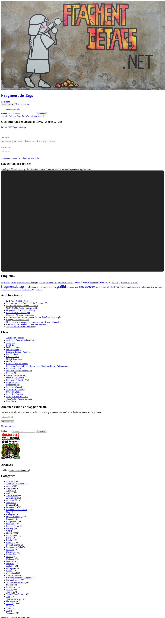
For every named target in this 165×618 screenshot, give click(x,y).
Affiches (9, 481)
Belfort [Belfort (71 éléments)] (71, 283)
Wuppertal (10, 613)
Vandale (41, 116)
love (34, 158)
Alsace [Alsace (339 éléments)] (42, 282)
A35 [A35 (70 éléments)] (2, 283)
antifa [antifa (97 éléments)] (55, 283)
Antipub (23, 158)
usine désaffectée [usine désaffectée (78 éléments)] (26, 290)
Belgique (10, 505)
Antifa (9, 491)
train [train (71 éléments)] (8, 290)
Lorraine (9, 542)
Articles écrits (12, 498)
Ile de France (11, 535)
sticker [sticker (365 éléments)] (123, 287)
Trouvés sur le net (29, 116)
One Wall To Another (15, 378)
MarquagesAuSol (13, 547)
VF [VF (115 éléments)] (33, 290)
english (30, 158)
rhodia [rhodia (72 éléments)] (104, 287)
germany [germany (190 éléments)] (52, 287)
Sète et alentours (13, 580)
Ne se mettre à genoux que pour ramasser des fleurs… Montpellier (34, 322)
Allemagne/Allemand (15, 484)
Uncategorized (12, 601)
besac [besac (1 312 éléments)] (77, 282)
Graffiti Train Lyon (14, 359)
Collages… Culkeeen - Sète (17, 320)
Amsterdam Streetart (15, 338)
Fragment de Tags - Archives (18, 352)
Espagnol (10, 519)
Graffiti (9, 533)
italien (8, 538)
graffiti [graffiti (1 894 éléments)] (61, 287)
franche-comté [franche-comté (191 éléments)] (42, 287)
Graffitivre (10, 361)
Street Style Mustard (14, 394)
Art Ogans (10, 342)
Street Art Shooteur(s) (15, 389)
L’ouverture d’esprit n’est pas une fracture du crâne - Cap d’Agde (33, 317)
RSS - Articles (9, 426)
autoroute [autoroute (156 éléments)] (61, 283)
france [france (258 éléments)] (33, 287)
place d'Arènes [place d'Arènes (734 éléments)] (86, 286)
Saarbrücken (11, 575)
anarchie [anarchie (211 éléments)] (49, 283)
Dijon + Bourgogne (14, 517)
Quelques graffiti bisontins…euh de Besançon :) (28, 169)
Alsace (9, 486)
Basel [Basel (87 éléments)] (67, 283)
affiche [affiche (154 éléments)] (13, 283)
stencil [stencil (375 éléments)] (116, 287)
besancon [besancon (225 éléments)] (94, 283)
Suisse (9, 589)
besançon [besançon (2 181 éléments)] (104, 282)
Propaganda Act (13, 385)
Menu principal (7, 104)
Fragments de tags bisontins (73, 169)
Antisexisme (11, 495)
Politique (12, 116)
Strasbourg (10, 587)
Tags (19, 116)
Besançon (10, 507)
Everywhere (11, 521)
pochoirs (9, 566)
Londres (9, 540)
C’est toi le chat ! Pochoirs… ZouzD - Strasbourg (26, 324)
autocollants (11, 502)
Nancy (9, 561)
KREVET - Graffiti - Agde (17, 301)
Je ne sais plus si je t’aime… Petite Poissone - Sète (27, 303)
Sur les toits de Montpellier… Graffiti (22, 305)
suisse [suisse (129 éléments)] (144, 287)
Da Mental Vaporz (13, 347)
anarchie (9, 158)
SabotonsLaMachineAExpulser (19, 578)
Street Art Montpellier (15, 387)
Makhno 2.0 (11, 373)
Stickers (9, 585)
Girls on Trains (12, 356)
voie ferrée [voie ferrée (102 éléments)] (38, 290)
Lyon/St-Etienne (13, 545)
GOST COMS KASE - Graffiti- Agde (22, 308)
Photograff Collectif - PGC (17, 380)
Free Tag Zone (12, 354)
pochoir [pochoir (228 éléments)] (99, 287)
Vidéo (8, 608)
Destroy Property (13, 349)
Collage (9, 514)
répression (10, 573)
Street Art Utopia (13, 392)
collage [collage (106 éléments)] (117, 283)
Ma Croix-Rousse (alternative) (19, 371)
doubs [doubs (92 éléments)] (133, 283)
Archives (5, 470)
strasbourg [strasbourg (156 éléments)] (131, 287)
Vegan (8, 606)
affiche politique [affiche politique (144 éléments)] (23, 283)
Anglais (4, 116)
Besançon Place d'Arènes (16, 509)
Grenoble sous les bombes (17, 364)
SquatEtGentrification (15, 582)
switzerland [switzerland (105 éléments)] (150, 287)
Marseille (10, 549)
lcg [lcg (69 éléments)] (67, 287)
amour (3, 158)
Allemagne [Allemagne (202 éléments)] (33, 283)
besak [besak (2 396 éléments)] (85, 282)
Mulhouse (10, 559)
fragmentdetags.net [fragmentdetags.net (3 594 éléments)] (15, 286)
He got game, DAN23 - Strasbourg (20, 310)
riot (37, 158)
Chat (8, 512)
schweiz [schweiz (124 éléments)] (110, 287)
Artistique (10, 500)
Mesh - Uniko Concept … (17, 375)
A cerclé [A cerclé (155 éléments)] (7, 283)
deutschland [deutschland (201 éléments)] (126, 283)
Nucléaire (10, 564)
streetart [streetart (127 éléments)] (138, 287)
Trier (8, 596)
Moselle (9, 556)
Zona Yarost (11, 401)
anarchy (16, 158)
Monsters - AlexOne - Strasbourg (20, 315)
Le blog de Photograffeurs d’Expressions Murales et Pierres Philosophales (37, 366)
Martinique (10, 552)
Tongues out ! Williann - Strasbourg (21, 327)
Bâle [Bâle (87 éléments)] (113, 283)
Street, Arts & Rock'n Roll (17, 396)
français (9, 524)
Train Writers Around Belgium (19, 399)
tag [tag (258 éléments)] (156, 287)
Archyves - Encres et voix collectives (21, 340)
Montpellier (11, 554)
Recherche (5, 102)
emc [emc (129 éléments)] (136, 283)
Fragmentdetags (19, 127)
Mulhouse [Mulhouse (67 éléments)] (71, 287)
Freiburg (9, 528)
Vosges (9, 611)
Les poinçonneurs (13, 368)
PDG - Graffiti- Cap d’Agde (18, 312)
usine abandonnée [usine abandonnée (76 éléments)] (16, 290)
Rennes (9, 571)
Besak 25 (10, 345)
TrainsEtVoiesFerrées (15, 594)
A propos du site (13, 109)
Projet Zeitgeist (12, 382)
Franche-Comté (12, 526)
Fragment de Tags (17, 95)
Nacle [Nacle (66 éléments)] (76, 287)
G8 (7, 531)
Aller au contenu (22, 104)
